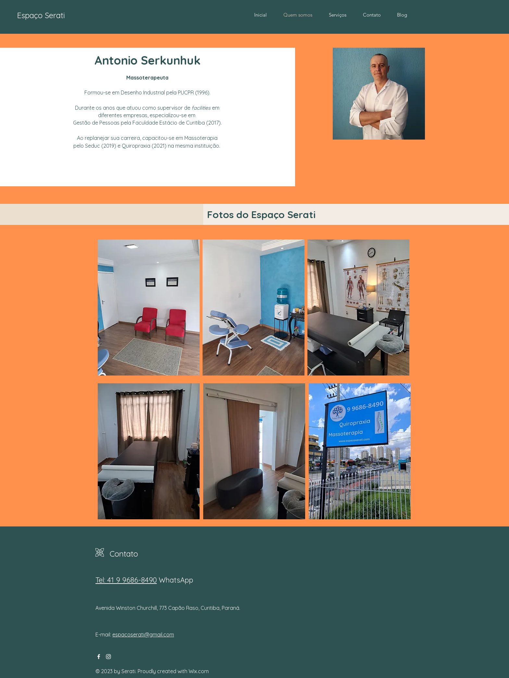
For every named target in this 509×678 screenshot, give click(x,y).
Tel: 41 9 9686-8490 (126, 580)
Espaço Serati (41, 15)
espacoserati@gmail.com (143, 634)
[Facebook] (98, 656)
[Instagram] (108, 656)
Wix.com (199, 671)
